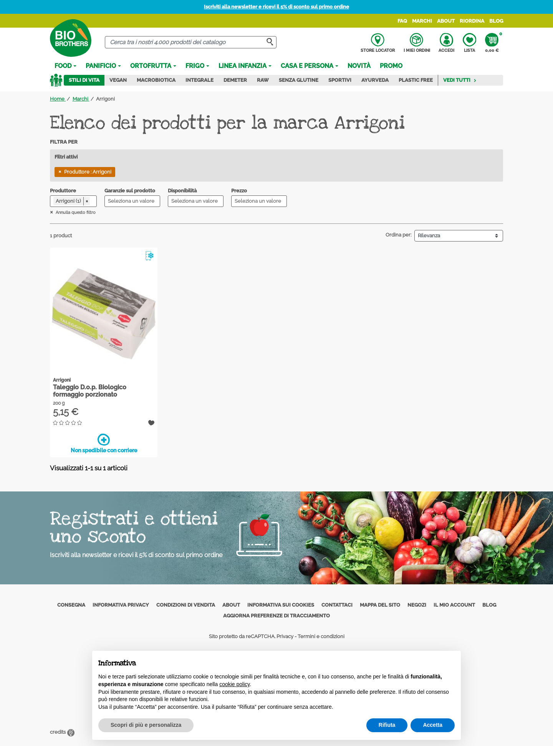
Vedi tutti (460, 80)
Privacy (284, 636)
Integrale (199, 80)
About (446, 21)
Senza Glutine (298, 80)
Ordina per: (398, 235)
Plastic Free (416, 80)
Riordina (472, 21)
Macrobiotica (156, 80)
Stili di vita (84, 80)
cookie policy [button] (234, 684)
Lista (469, 43)
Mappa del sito (380, 605)
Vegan (118, 80)
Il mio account (454, 605)
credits (62, 732)
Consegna (71, 605)
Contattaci (337, 605)
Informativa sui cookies (280, 605)
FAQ (402, 21)
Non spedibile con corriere (104, 443)
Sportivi (339, 80)
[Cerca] (190, 42)
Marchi (422, 21)
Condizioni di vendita (185, 605)
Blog (496, 21)
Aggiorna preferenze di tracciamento (276, 616)
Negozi (416, 605)
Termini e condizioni (321, 636)
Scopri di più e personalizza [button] (146, 725)
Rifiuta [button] (387, 725)
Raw (263, 80)
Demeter (235, 80)
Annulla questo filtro (75, 212)
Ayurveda (375, 80)
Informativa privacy (121, 605)
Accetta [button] (432, 725)
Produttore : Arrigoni (87, 172)
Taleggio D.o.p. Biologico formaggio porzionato (89, 391)
